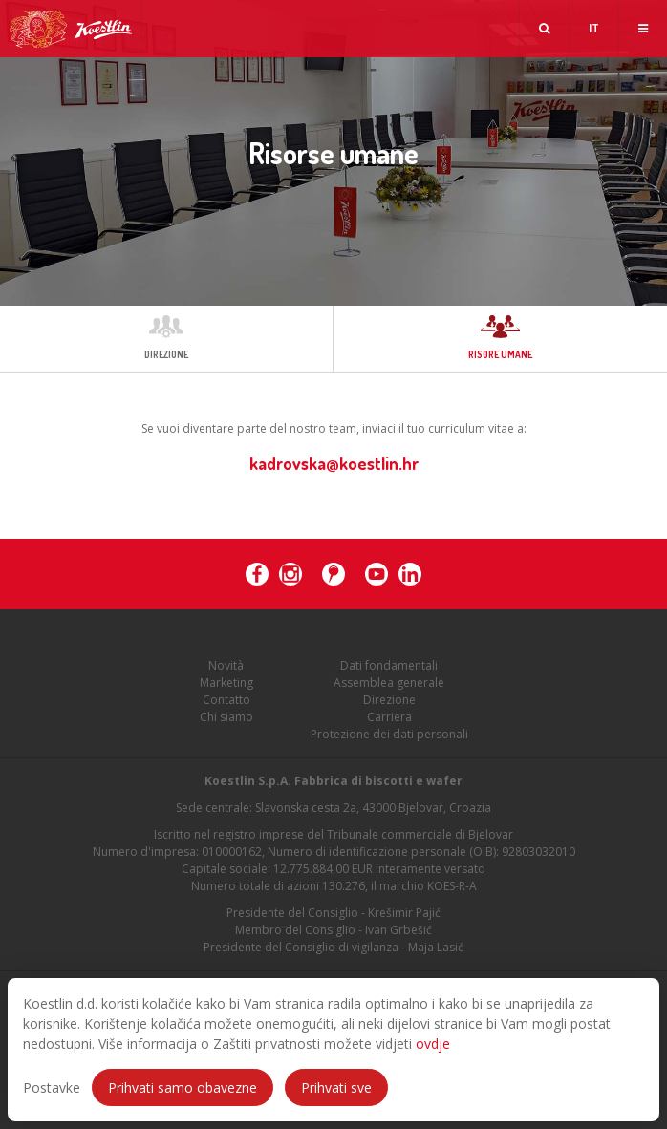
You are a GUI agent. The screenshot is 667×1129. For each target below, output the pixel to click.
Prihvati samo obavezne (182, 1087)
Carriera (389, 717)
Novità (226, 665)
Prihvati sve (336, 1087)
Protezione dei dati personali (389, 734)
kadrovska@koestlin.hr (334, 463)
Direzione (389, 700)
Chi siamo (226, 717)
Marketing (226, 682)
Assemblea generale (389, 682)
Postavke (51, 1087)
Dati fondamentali (389, 665)
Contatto (226, 700)
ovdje (433, 1043)
